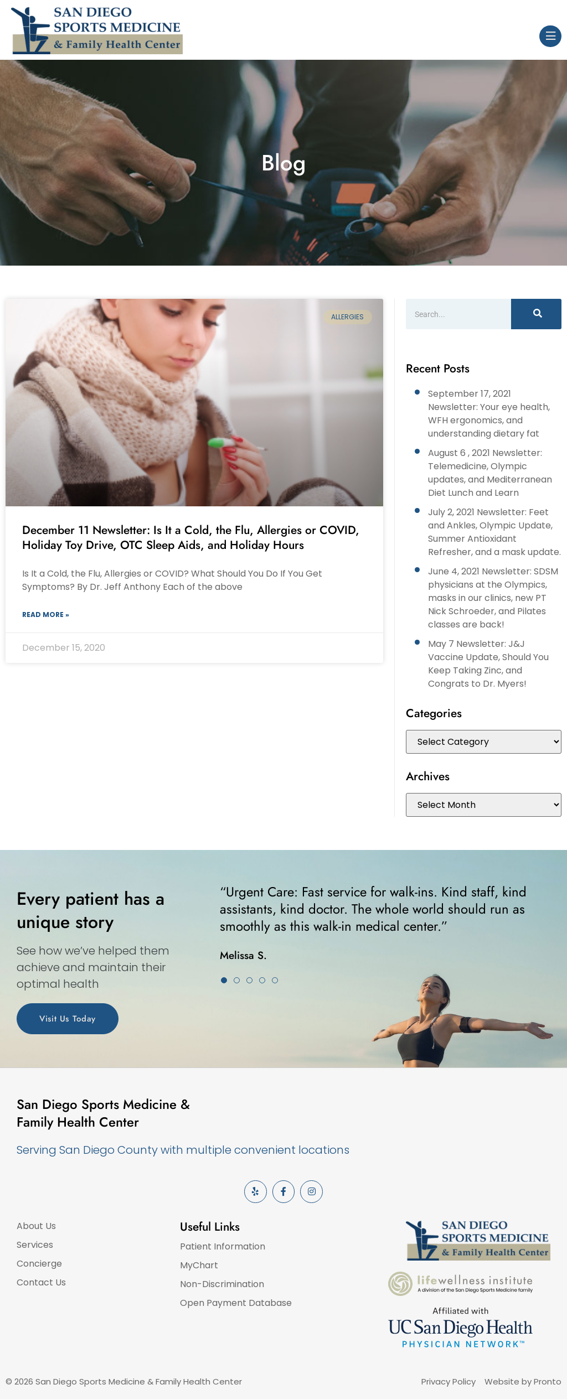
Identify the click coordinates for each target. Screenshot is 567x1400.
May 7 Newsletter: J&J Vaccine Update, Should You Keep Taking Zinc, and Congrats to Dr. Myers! (488, 663)
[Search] (536, 314)
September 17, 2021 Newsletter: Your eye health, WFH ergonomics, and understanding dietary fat (489, 413)
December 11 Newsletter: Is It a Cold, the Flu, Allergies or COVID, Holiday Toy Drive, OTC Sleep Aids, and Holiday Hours (190, 537)
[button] (224, 980)
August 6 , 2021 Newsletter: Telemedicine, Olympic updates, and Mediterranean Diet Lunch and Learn (490, 473)
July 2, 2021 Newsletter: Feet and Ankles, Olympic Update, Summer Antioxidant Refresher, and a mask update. (494, 532)
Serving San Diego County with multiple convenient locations (183, 1150)
